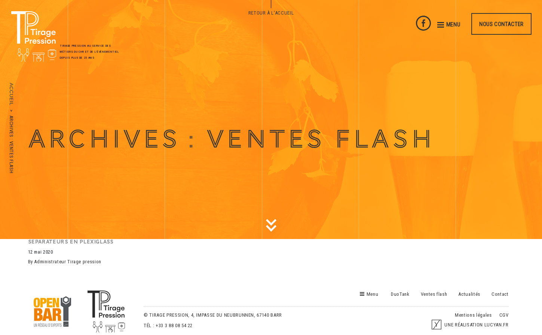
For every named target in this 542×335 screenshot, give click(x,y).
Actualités (469, 294)
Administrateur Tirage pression (67, 261)
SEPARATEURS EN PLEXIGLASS (71, 242)
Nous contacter (501, 24)
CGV (504, 315)
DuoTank (400, 294)
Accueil (11, 94)
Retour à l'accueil (271, 13)
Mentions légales (473, 315)
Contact (500, 294)
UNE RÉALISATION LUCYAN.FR (470, 324)
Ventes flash (434, 294)
